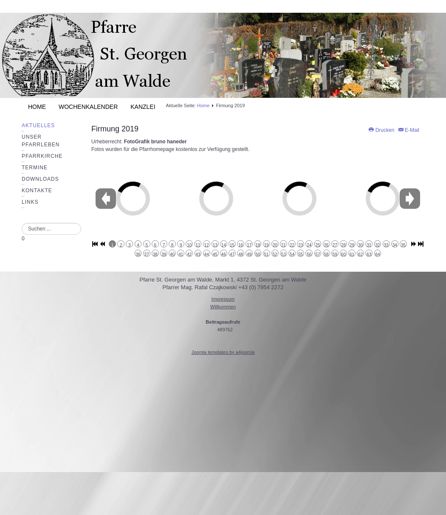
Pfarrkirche (42, 156)
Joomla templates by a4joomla (223, 352)
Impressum (223, 299)
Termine (35, 168)
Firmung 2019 (114, 129)
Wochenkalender (88, 106)
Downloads (40, 179)
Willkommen (223, 306)
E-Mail (408, 130)
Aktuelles (38, 125)
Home (37, 106)
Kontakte (37, 190)
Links (30, 202)
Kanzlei (142, 106)
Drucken (381, 130)
